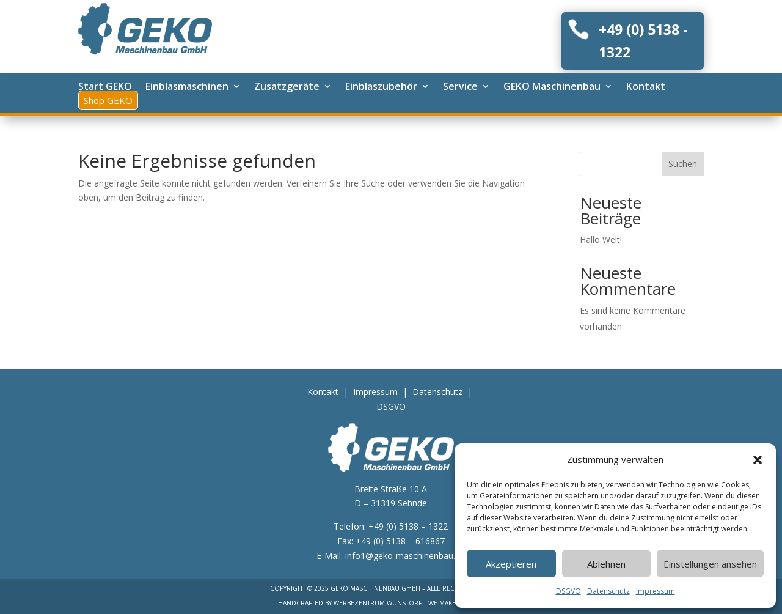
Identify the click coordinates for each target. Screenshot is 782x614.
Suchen (682, 163)
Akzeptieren (511, 564)
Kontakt (322, 392)
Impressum (655, 591)
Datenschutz (608, 591)
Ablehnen (606, 564)
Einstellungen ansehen (710, 564)
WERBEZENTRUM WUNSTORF (378, 603)
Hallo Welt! (601, 239)
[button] (757, 460)
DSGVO (568, 591)
